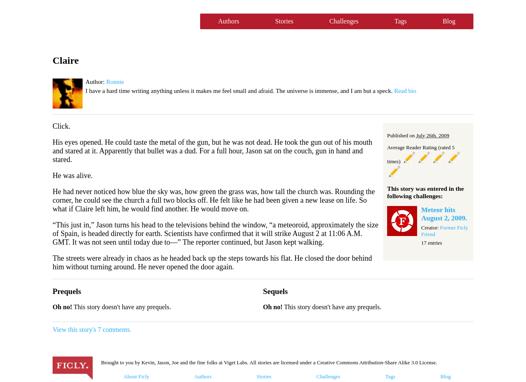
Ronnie (115, 82)
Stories (284, 21)
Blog (449, 21)
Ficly (122, 21)
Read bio (405, 91)
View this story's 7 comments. (92, 329)
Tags (400, 21)
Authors (229, 21)
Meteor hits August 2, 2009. (444, 214)
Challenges (343, 21)
